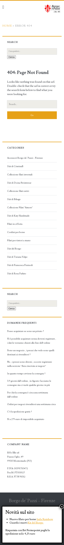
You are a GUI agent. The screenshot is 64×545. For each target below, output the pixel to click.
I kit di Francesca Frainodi (20, 265)
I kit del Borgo (14, 248)
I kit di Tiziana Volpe (17, 257)
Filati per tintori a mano (19, 240)
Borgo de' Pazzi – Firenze (32, 501)
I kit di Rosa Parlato (16, 273)
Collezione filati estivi (18, 191)
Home (7, 25)
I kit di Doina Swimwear (19, 182)
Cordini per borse (16, 232)
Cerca (12, 57)
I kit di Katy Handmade (18, 215)
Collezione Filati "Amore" (20, 207)
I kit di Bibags (13, 199)
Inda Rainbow (45, 519)
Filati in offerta (14, 224)
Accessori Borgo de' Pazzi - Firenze (25, 158)
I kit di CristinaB (15, 166)
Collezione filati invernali (19, 174)
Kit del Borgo (36, 522)
